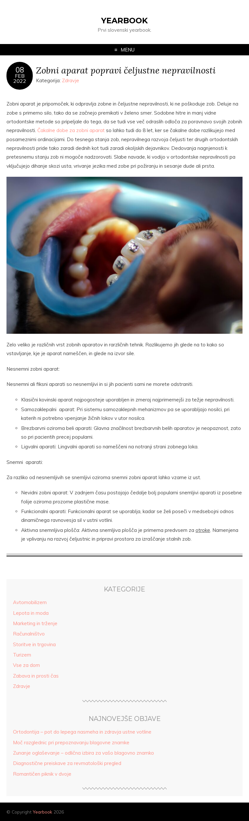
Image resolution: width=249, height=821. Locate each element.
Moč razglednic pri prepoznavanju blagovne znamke (71, 742)
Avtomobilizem (30, 602)
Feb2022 (19, 78)
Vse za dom (26, 665)
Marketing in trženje (35, 623)
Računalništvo (29, 634)
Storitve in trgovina (34, 644)
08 (20, 69)
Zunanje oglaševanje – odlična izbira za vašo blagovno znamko (83, 753)
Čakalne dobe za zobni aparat (71, 130)
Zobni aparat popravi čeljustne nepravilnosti (126, 70)
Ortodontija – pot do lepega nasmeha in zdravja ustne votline (82, 732)
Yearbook (124, 20)
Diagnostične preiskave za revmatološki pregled (67, 763)
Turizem (22, 655)
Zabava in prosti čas (36, 676)
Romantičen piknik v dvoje (42, 774)
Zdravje (70, 80)
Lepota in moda (31, 613)
